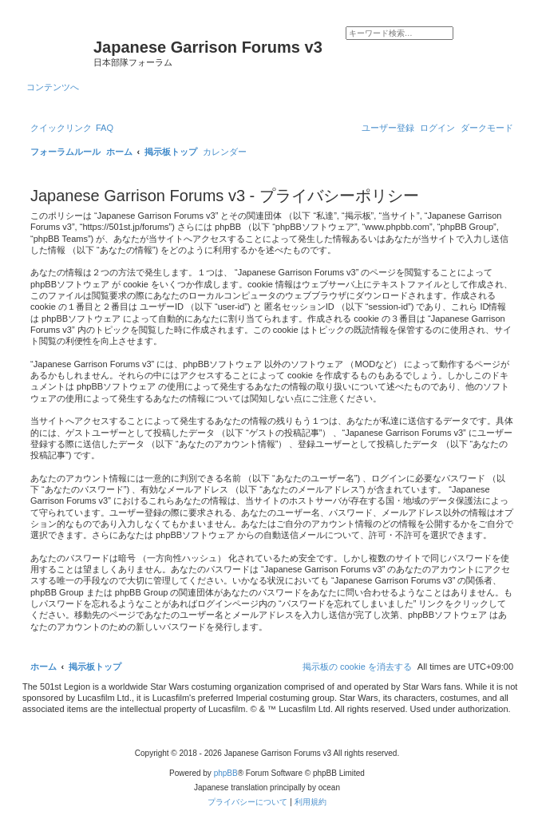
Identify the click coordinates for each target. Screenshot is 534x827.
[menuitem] (104, 128)
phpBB (226, 773)
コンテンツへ (52, 87)
